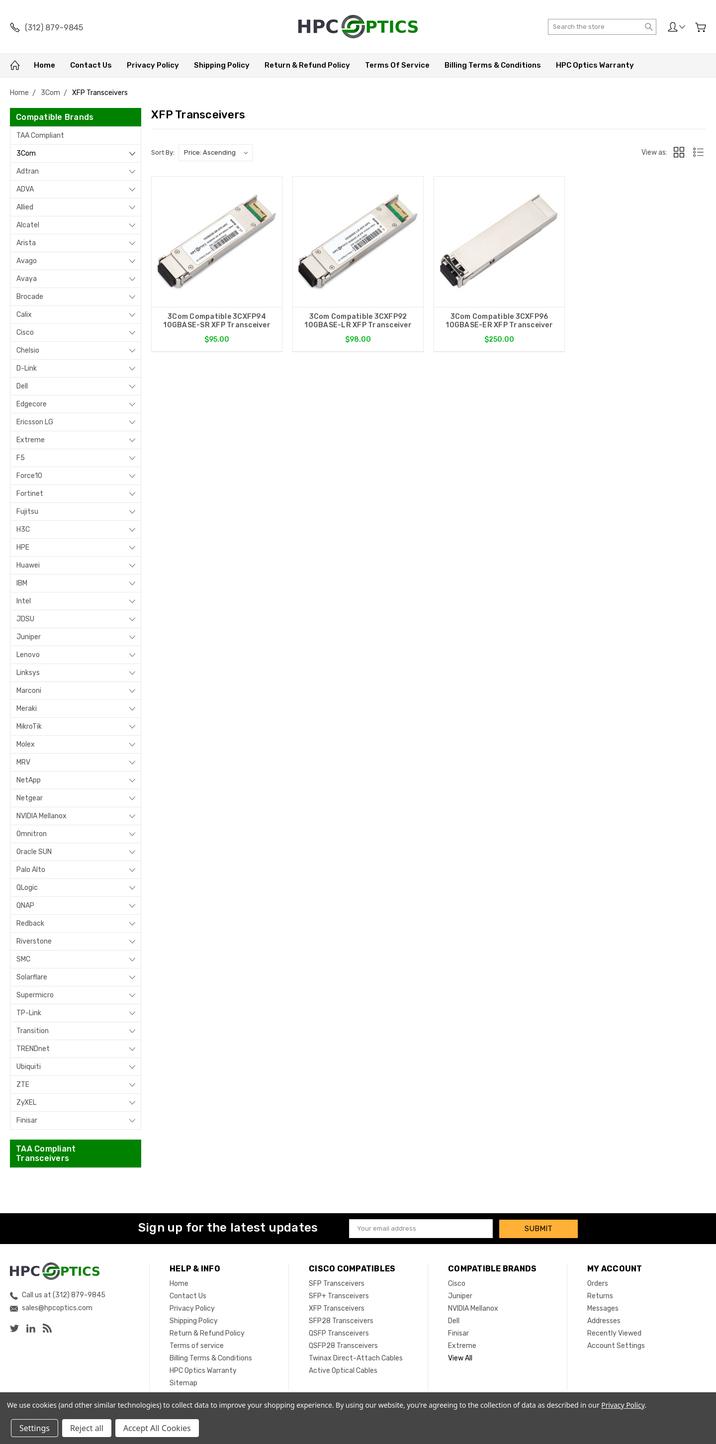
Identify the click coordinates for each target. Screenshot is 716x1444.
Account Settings (616, 1345)
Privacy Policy (153, 65)
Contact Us (91, 65)
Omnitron (31, 834)
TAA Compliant (40, 135)
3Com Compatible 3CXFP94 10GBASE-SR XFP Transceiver (216, 320)
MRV (23, 762)
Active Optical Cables (343, 1370)
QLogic (27, 887)
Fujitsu (27, 511)
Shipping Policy (222, 65)
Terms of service (397, 65)
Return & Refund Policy (307, 65)
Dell (22, 386)
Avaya (26, 279)
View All (460, 1357)
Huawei (28, 565)
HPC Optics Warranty (595, 65)
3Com (26, 153)
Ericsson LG (34, 422)
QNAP (25, 905)
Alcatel (27, 225)
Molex (25, 744)
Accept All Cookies (157, 1428)
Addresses (604, 1320)
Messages (603, 1308)
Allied (24, 207)
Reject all (86, 1428)
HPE (22, 547)
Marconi (28, 690)
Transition (32, 1031)
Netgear (29, 798)
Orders (597, 1283)
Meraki (26, 708)
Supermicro (35, 995)
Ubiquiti (28, 1066)
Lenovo (28, 655)
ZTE (22, 1084)
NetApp (28, 780)
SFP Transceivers (336, 1283)
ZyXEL (26, 1102)
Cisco (25, 332)
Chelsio (27, 350)
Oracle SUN (34, 852)
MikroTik (29, 726)
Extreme (30, 440)
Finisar (26, 1120)
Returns (600, 1295)
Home (44, 65)
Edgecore (31, 404)
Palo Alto (30, 870)
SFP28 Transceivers (341, 1320)
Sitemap (183, 1382)
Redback (30, 923)
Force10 (29, 476)
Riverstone (34, 941)
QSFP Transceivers (339, 1333)
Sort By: (163, 152)
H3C (23, 529)
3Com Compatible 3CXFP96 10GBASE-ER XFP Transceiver (499, 320)
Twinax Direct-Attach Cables (356, 1357)
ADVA (25, 189)
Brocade (29, 296)
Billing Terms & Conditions (493, 65)
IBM (21, 583)
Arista (26, 243)
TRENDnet (33, 1049)
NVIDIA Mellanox (41, 816)
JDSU (25, 619)
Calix (24, 314)
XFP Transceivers (336, 1308)
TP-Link (28, 1013)
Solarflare (31, 977)
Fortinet (29, 493)
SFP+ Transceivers (339, 1295)
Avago (26, 261)
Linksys (28, 673)
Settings (34, 1428)
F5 (20, 458)
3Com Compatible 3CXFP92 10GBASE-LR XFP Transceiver (358, 320)
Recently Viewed (614, 1333)
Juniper (28, 637)
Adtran (27, 171)
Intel (23, 601)
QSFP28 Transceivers (343, 1345)
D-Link (26, 368)
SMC (23, 959)
